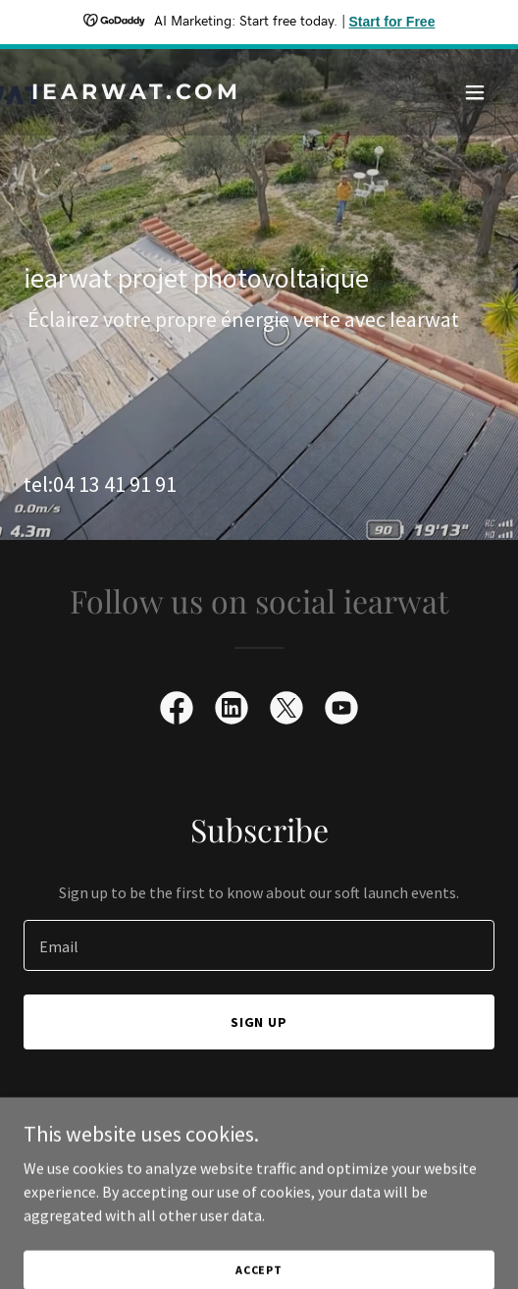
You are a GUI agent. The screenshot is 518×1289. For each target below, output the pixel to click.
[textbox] (259, 945)
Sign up (259, 1022)
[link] (188, 93)
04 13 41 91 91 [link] (115, 484)
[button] (474, 92)
